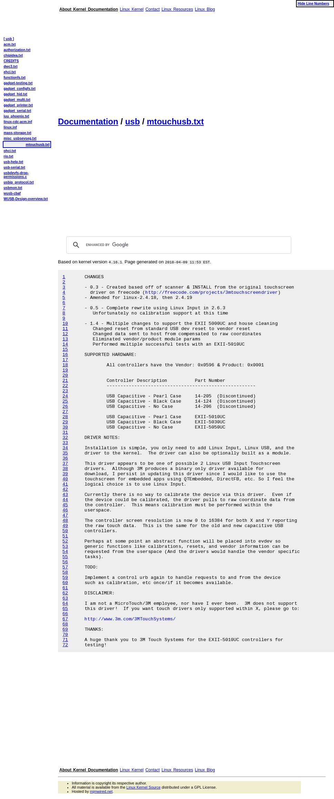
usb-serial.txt (14, 167)
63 (65, 598)
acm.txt (10, 44)
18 (65, 365)
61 (65, 588)
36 (65, 458)
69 (65, 629)
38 (65, 468)
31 (65, 432)
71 (65, 639)
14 (65, 344)
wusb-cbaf (12, 193)
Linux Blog (205, 9)
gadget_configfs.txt (20, 89)
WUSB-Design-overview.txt (26, 199)
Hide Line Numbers (313, 4)
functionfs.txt (15, 77)
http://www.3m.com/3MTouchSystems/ (130, 619)
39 (65, 474)
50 (65, 531)
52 (65, 541)
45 (65, 505)
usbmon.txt (13, 188)
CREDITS (11, 61)
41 (65, 484)
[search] (177, 245)
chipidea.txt (13, 55)
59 (65, 577)
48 (65, 520)
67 (65, 619)
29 (65, 422)
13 (65, 339)
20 (65, 375)
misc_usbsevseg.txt (20, 138)
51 (65, 536)
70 (65, 634)
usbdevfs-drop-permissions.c (16, 175)
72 (65, 645)
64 (65, 603)
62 (65, 593)
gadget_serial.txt (17, 111)
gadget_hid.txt (15, 94)
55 (65, 557)
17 (65, 360)
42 (65, 489)
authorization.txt (17, 50)
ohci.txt (10, 151)
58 (65, 572)
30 (65, 427)
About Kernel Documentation (88, 9)
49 (65, 525)
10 (65, 323)
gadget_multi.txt (17, 100)
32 (65, 437)
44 (65, 499)
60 (65, 582)
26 (65, 406)
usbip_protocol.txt (19, 182)
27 (65, 411)
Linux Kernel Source (143, 787)
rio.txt (8, 156)
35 (65, 453)
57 (65, 567)
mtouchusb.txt (175, 121)
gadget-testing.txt (18, 83)
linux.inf (10, 127)
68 (65, 624)
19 (65, 370)
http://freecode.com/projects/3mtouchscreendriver (211, 292)
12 (65, 334)
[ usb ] (9, 39)
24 (65, 396)
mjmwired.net (101, 791)
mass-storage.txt (17, 133)
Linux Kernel (132, 9)
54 (65, 551)
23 (65, 391)
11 (65, 328)
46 (65, 510)
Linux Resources (177, 9)
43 (65, 494)
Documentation (88, 121)
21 (65, 380)
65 (65, 608)
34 (65, 448)
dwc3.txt (11, 66)
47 (65, 515)
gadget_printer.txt (18, 105)
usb (132, 121)
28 (65, 417)
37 (65, 463)
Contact (152, 9)
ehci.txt (10, 72)
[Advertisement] (174, 61)
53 (65, 546)
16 (65, 354)
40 (65, 479)
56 (65, 562)
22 (65, 385)
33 (65, 442)
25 (65, 401)
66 (65, 614)
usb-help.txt (13, 162)
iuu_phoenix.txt (16, 116)
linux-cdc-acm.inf (18, 122)
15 (65, 349)
